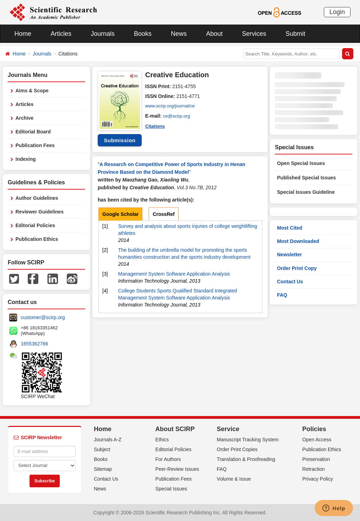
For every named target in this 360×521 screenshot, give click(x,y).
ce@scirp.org (177, 116)
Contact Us (290, 281)
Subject (102, 449)
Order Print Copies (237, 449)
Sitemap (103, 469)
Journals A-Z (108, 439)
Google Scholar (120, 214)
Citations (155, 125)
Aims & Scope (32, 90)
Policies (314, 429)
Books (143, 33)
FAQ (282, 295)
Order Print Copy (297, 268)
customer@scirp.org (43, 317)
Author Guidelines (36, 198)
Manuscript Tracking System (248, 439)
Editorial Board (33, 131)
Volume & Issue (234, 479)
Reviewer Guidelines (39, 212)
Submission (119, 140)
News (179, 33)
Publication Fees (34, 145)
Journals (103, 33)
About (214, 33)
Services (254, 33)
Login (337, 11)
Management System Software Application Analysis (174, 274)
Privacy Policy (317, 479)
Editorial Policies (35, 225)
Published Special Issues (306, 177)
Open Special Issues (301, 163)
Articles (61, 33)
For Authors (168, 459)
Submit (295, 33)
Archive (24, 118)
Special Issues (171, 489)
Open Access (317, 439)
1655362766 (34, 344)
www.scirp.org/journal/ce (172, 106)
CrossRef (163, 214)
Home (22, 33)
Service (228, 429)
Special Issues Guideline (306, 192)
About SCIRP (175, 429)
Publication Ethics (36, 239)
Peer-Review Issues (177, 469)
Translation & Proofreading (246, 459)
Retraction (313, 469)
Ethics (162, 439)
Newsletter (289, 254)
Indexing (25, 159)
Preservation (316, 459)
